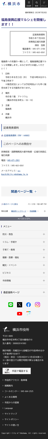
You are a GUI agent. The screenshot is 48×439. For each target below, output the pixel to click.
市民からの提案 (12, 402)
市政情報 (33, 211)
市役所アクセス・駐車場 (16, 380)
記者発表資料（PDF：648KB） (17, 135)
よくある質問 (11, 397)
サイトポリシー (12, 419)
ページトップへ (24, 219)
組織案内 (9, 386)
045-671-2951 (13, 160)
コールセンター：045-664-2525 (19, 391)
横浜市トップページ (18, 211)
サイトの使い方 (12, 425)
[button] (29, 4)
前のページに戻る (11, 204)
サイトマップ (11, 414)
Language (9, 408)
